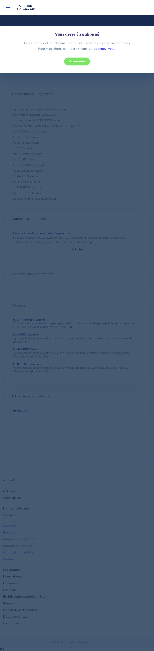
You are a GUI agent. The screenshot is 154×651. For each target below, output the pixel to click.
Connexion (77, 61)
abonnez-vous (105, 49)
